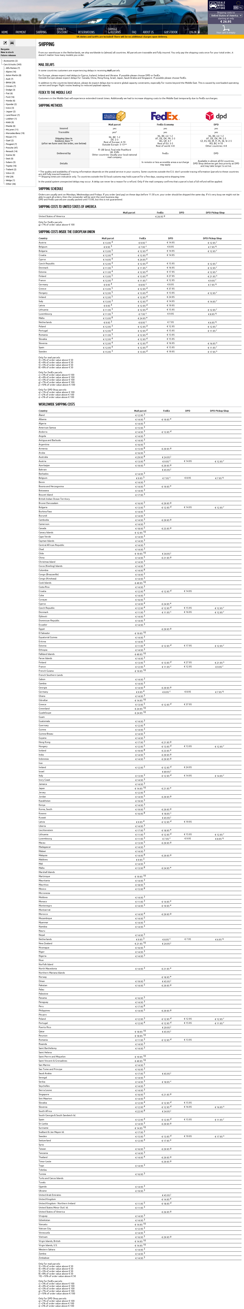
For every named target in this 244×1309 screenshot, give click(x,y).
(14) (16, 151)
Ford (8, 97)
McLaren (10, 129)
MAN (8, 122)
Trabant (10, 169)
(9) (12, 122)
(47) (16, 148)
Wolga (9, 180)
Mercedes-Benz (13, 133)
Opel (8, 140)
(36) (14, 184)
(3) (14, 90)
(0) (12, 158)
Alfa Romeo (11, 68)
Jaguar (9, 111)
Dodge (9, 90)
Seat (8, 158)
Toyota (9, 166)
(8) (20, 75)
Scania (9, 155)
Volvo (9, 173)
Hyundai (10, 104)
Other (9, 184)
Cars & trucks (10, 64)
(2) (16, 61)
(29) (13, 82)
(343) (19, 64)
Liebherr (10, 119)
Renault (10, 151)
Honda (9, 100)
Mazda (9, 126)
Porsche (10, 148)
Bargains (5, 49)
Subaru (9, 162)
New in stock (7, 52)
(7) (18, 68)
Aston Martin (12, 75)
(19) (23, 133)
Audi (8, 79)
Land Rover (11, 115)
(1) (15, 119)
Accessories (9, 61)
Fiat (8, 93)
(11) (16, 129)
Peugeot (10, 144)
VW (8, 177)
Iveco (8, 108)
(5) (14, 162)
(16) (14, 72)
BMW (9, 82)
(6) (11, 93)
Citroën (9, 86)
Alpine (9, 72)
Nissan (9, 137)
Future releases (8, 55)
